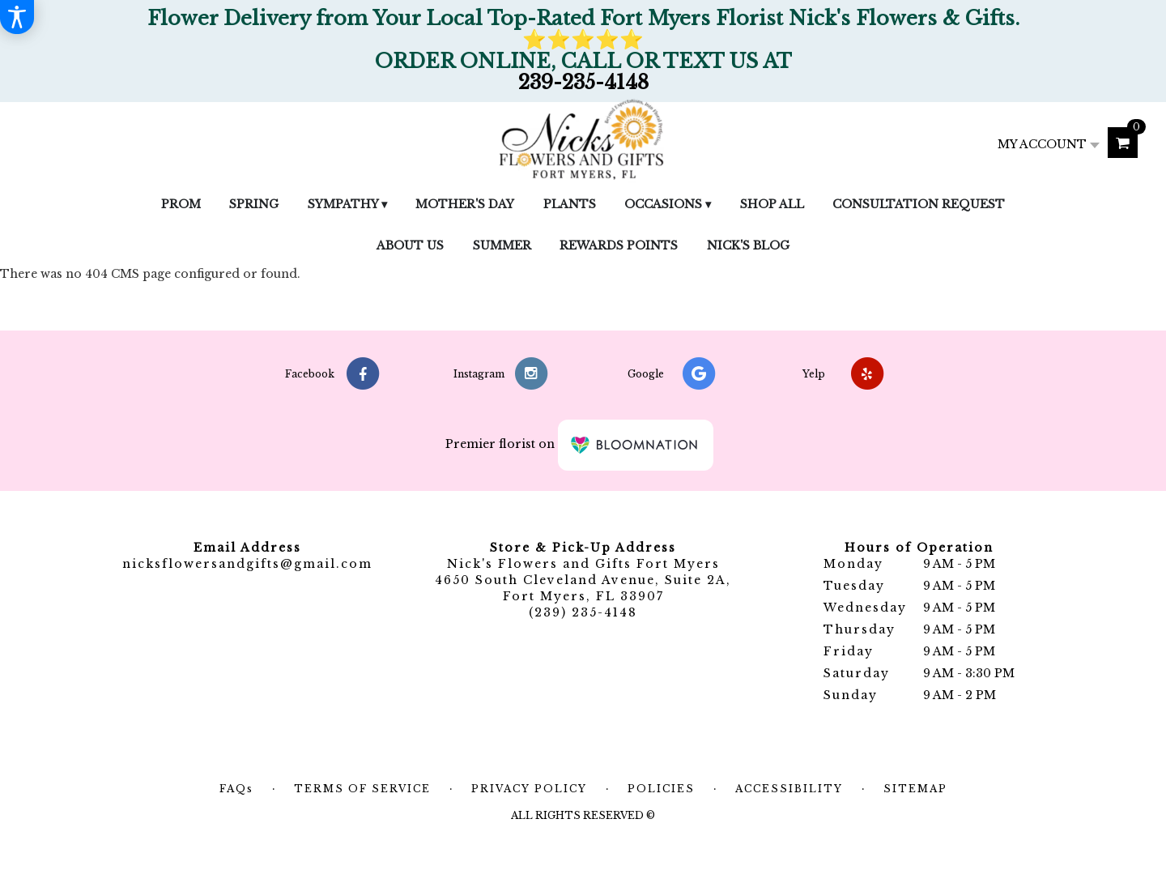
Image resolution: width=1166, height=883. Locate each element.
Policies (661, 789)
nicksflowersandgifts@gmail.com (247, 564)
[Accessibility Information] (17, 17)
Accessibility (789, 789)
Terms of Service (362, 789)
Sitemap (915, 789)
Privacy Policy (529, 789)
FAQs (236, 789)
